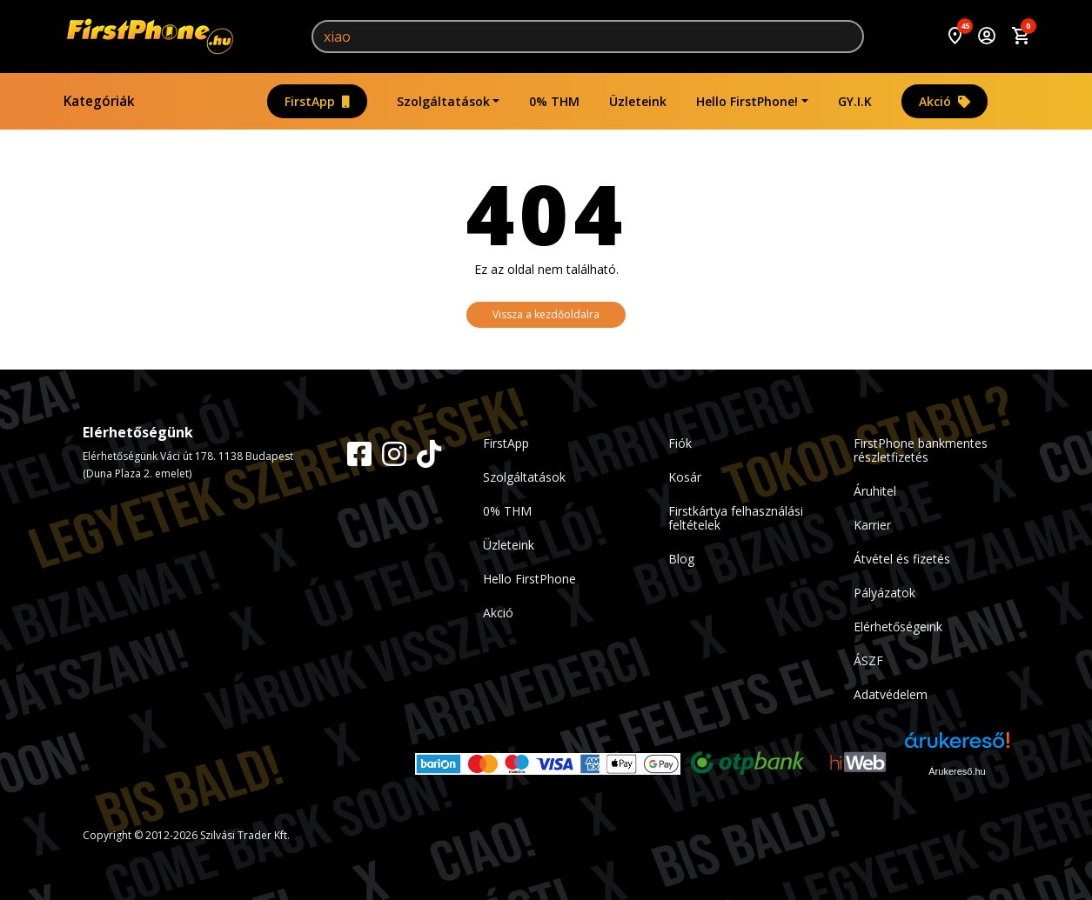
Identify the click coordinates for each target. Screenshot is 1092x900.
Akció (944, 101)
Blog (681, 558)
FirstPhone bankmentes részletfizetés (921, 450)
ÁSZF (868, 660)
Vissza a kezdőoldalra (546, 314)
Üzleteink (638, 101)
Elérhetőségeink (898, 626)
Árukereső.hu (956, 771)
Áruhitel (875, 491)
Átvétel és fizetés (902, 558)
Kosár (684, 477)
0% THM (554, 101)
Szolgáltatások (443, 101)
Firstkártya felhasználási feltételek (735, 518)
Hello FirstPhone (529, 578)
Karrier (872, 525)
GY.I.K (855, 101)
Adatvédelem (891, 694)
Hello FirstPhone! (747, 101)
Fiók (680, 443)
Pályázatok (884, 592)
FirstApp (317, 101)
